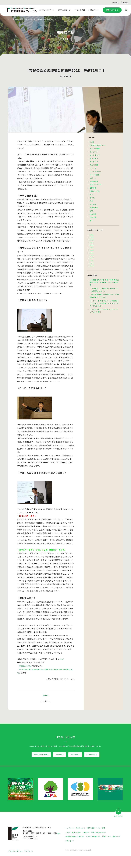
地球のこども (95, 189)
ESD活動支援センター (98, 145)
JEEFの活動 (94, 828)
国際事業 (93, 186)
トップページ (9, 19)
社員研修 (93, 211)
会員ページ (116, 2)
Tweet (45, 695)
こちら (62, 659)
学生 (91, 199)
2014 (92, 261)
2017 (92, 254)
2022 (92, 241)
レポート (93, 177)
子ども (92, 196)
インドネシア (95, 154)
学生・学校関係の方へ (103, 832)
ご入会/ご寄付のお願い (74, 832)
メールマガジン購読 (27, 754)
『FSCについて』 (26, 666)
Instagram (79, 754)
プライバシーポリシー (16, 851)
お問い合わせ (81, 841)
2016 (92, 256)
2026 (92, 232)
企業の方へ (89, 832)
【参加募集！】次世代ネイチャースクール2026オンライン (104, 284)
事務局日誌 (19, 19)
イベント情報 (95, 148)
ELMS (92, 142)
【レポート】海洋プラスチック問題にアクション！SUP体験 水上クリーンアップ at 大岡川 (104, 297)
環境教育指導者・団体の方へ (76, 836)
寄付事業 (93, 202)
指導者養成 (94, 205)
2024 (92, 236)
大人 (91, 192)
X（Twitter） (106, 754)
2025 (92, 234)
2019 (92, 249)
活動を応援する (112, 10)
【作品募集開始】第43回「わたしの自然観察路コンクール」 (104, 290)
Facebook (55, 754)
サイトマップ (32, 851)
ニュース (93, 167)
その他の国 (94, 164)
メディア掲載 (95, 173)
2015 (92, 259)
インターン (94, 151)
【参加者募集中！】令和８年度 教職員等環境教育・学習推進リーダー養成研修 (104, 277)
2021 (92, 244)
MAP (59, 833)
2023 (92, 239)
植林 (91, 208)
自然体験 (93, 214)
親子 (91, 218)
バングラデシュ (96, 170)
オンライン (94, 157)
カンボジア (94, 161)
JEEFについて (82, 828)
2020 (92, 246)
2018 (92, 251)
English (125, 2)
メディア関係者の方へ (97, 836)
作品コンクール (95, 183)
